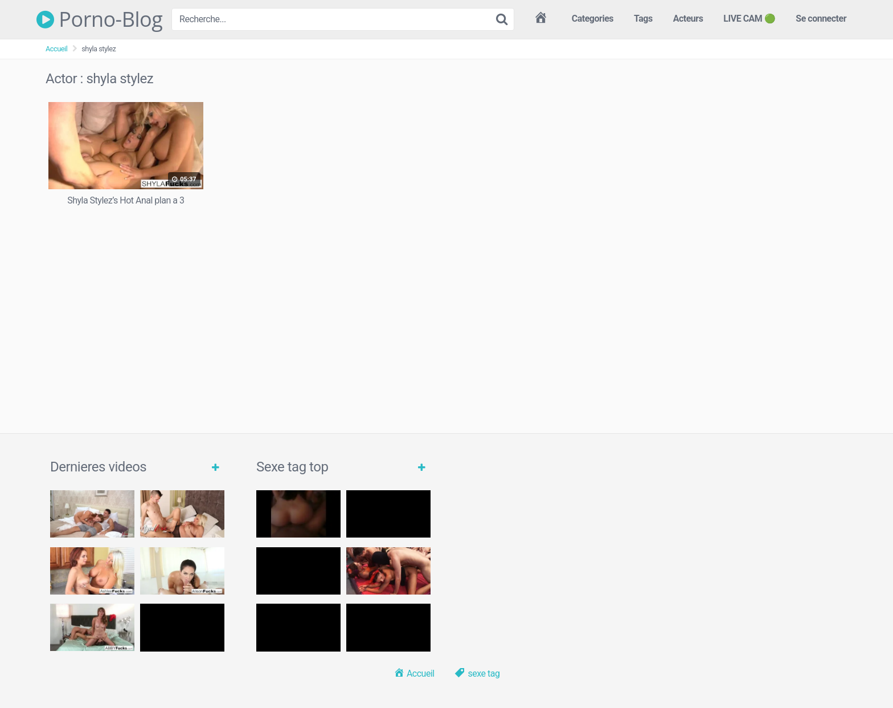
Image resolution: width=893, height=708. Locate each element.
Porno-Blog (99, 19)
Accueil (56, 48)
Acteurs (688, 18)
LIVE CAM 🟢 (749, 18)
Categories (592, 18)
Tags (643, 18)
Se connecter (821, 18)
